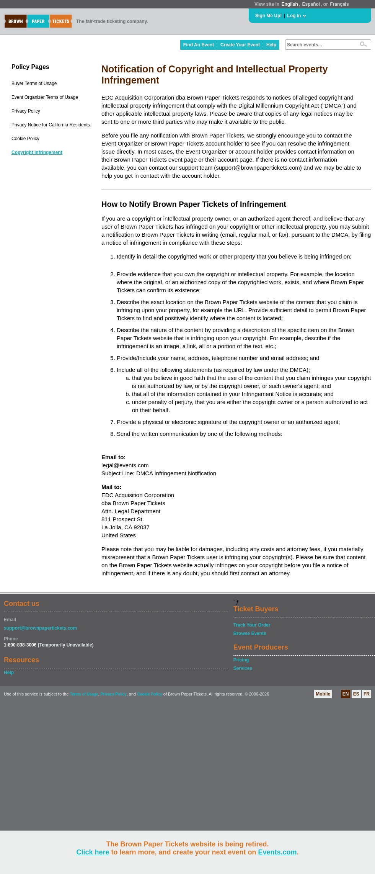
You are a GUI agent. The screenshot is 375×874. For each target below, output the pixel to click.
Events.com (277, 852)
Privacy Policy (25, 111)
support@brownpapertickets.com (40, 628)
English (289, 4)
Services (242, 668)
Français (339, 4)
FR (367, 694)
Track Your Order (252, 625)
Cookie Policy (25, 138)
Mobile (323, 694)
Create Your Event (240, 44)
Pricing (241, 660)
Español (311, 4)
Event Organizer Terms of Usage (44, 97)
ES (356, 694)
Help (271, 44)
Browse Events (249, 633)
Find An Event (198, 44)
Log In (294, 15)
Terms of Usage (84, 694)
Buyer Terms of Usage (34, 83)
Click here (92, 852)
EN (345, 694)
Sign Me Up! (268, 15)
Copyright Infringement (36, 152)
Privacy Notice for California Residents (50, 125)
